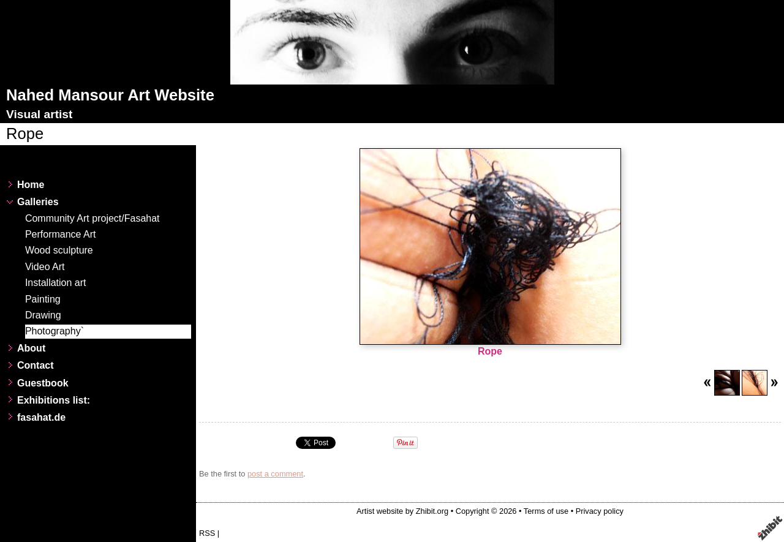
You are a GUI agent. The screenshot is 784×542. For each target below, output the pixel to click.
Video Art (45, 267)
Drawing (43, 315)
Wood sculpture (59, 250)
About (31, 348)
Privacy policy (600, 511)
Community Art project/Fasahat (92, 218)
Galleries (38, 202)
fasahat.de (41, 417)
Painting (43, 299)
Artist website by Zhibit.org (402, 511)
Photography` (54, 331)
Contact (35, 365)
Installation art (55, 282)
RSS (207, 533)
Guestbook (43, 383)
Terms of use (546, 511)
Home (30, 184)
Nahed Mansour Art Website (110, 95)
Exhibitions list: (53, 400)
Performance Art (60, 234)
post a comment (275, 473)
